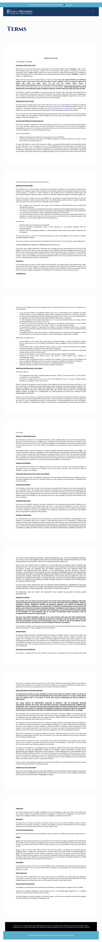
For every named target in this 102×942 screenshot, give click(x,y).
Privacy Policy (70, 935)
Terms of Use (60, 935)
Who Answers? (69, 5)
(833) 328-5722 (37, 5)
